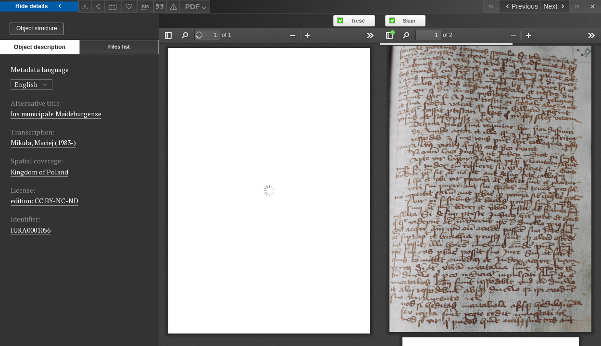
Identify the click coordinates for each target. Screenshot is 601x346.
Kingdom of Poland (39, 171)
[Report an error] (173, 6)
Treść (357, 21)
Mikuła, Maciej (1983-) (43, 142)
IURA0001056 (30, 230)
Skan (409, 21)
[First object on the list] (491, 6)
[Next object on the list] (554, 6)
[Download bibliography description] (145, 6)
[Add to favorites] (129, 6)
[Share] (98, 6)
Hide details (39, 6)
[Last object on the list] (577, 6)
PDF (197, 7)
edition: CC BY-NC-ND (44, 200)
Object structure (36, 28)
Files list (119, 46)
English (31, 84)
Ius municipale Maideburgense (56, 113)
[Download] (85, 6)
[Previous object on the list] (519, 6)
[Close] (593, 6)
